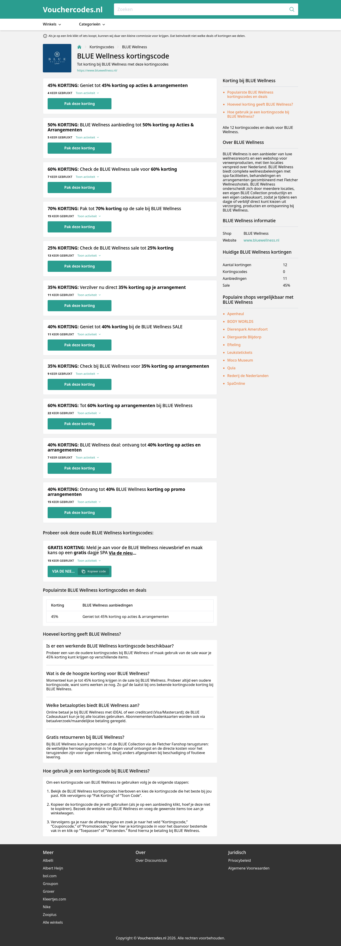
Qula (231, 367)
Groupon (50, 883)
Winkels (52, 24)
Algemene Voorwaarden (248, 868)
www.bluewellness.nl (261, 240)
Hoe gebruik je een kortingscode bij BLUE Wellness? (258, 114)
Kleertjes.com (54, 899)
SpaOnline (236, 383)
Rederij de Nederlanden (248, 375)
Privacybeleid (239, 860)
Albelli (48, 860)
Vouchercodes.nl (73, 9)
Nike (47, 906)
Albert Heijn (53, 868)
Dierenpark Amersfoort (247, 329)
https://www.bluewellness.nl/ (97, 70)
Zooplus (50, 914)
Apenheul (235, 313)
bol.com (50, 875)
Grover (48, 891)
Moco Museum (240, 360)
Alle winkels (53, 922)
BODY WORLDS (240, 321)
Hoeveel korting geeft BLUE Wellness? (260, 104)
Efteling (234, 344)
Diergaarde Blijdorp (244, 336)
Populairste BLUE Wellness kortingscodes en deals (250, 94)
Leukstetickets (239, 352)
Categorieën (92, 24)
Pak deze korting (79, 103)
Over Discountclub (151, 860)
